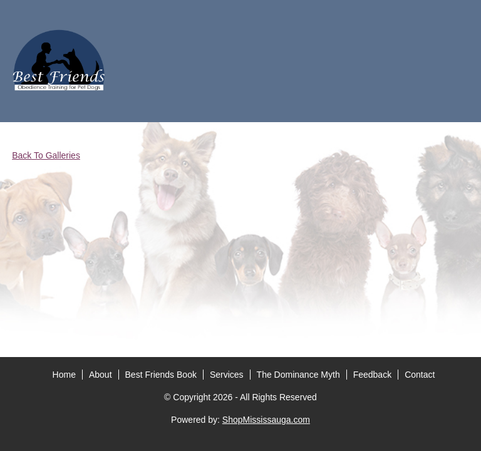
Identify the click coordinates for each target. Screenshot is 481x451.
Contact (420, 208)
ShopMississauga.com (266, 253)
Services (227, 208)
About (100, 208)
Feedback (372, 208)
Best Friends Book (161, 208)
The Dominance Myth (298, 208)
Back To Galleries (46, 155)
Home (64, 208)
